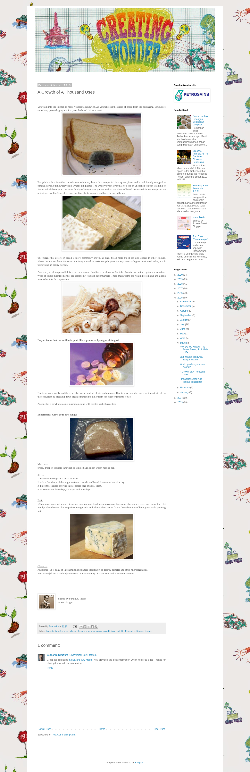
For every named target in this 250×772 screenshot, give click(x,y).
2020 (180, 274)
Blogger (139, 762)
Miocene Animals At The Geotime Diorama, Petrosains (200, 157)
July (182, 324)
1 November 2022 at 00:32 (83, 655)
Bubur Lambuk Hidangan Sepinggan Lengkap (200, 120)
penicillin (120, 631)
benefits (58, 631)
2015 (180, 297)
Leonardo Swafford (57, 655)
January (184, 392)
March (184, 342)
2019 (180, 279)
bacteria (50, 631)
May (182, 333)
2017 (180, 288)
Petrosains (130, 631)
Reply (50, 668)
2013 (180, 402)
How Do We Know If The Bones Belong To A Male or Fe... (194, 349)
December (186, 301)
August (184, 320)
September (186, 315)
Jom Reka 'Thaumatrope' (200, 237)
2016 (180, 293)
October (184, 310)
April (183, 338)
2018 (180, 283)
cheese (73, 631)
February (185, 387)
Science (140, 631)
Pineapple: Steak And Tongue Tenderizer (191, 380)
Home (102, 729)
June (183, 329)
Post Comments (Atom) (64, 734)
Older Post (159, 729)
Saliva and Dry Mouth (80, 660)
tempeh (148, 631)
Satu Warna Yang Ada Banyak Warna (191, 358)
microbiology (109, 631)
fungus (81, 631)
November (186, 306)
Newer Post (44, 729)
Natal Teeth (199, 217)
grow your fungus (94, 631)
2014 (180, 398)
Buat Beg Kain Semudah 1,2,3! (200, 188)
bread (66, 631)
